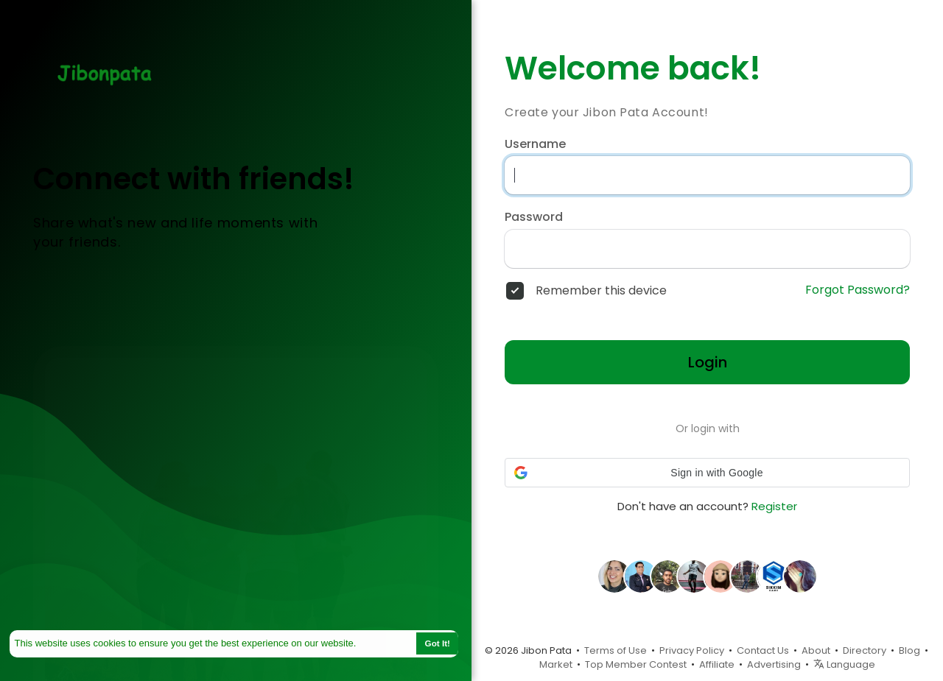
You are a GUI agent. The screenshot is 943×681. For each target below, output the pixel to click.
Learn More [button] (385, 643)
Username (535, 144)
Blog (909, 650)
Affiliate (717, 664)
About (816, 650)
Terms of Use (615, 650)
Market (555, 664)
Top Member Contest (636, 664)
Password (534, 217)
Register (774, 506)
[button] (707, 472)
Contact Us (763, 650)
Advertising (774, 664)
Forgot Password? (857, 290)
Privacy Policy (691, 650)
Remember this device (601, 291)
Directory (864, 650)
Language (844, 664)
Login (707, 362)
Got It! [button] (437, 643)
